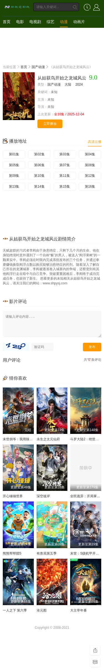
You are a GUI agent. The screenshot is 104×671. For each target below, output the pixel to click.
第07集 (64, 165)
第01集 (14, 154)
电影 (20, 21)
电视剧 (35, 21)
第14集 (39, 186)
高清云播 (94, 142)
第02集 (39, 154)
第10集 (39, 176)
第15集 (64, 186)
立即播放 (50, 124)
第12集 (90, 176)
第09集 (14, 176)
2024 (79, 84)
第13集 (14, 186)
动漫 (64, 21)
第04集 (90, 154)
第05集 (14, 165)
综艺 (50, 21)
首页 (7, 21)
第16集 (90, 186)
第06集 (39, 165)
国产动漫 (38, 67)
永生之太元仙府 (48, 439)
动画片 (79, 21)
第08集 (90, 165)
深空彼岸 (43, 496)
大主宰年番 (78, 610)
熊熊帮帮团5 (12, 553)
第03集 (64, 154)
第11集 (64, 176)
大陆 (68, 84)
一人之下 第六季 (15, 610)
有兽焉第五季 (47, 553)
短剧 (7, 33)
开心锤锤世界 (13, 496)
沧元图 (42, 610)
